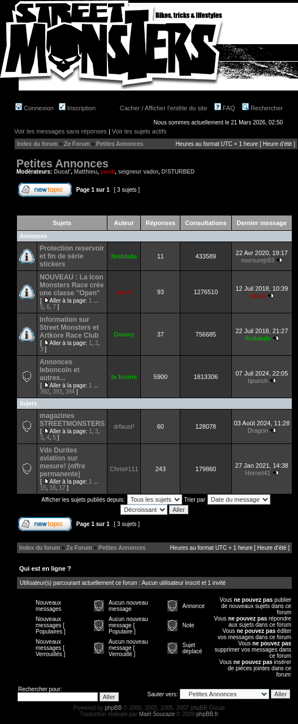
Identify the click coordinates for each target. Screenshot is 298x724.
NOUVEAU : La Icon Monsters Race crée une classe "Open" (71, 285)
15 (43, 488)
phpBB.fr (207, 714)
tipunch (257, 380)
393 (57, 392)
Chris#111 (124, 469)
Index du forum (37, 144)
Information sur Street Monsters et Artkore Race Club (69, 327)
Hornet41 (257, 472)
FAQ (224, 108)
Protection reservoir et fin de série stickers (72, 256)
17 (62, 488)
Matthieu (85, 172)
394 (70, 392)
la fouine (124, 376)
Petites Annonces (120, 144)
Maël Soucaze (157, 714)
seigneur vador (138, 172)
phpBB (113, 708)
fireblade (124, 256)
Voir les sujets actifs (139, 131)
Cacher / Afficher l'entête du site (164, 108)
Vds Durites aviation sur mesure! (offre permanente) (62, 462)
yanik (108, 172)
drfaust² (124, 426)
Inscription (77, 108)
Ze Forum (77, 144)
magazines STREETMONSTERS (72, 420)
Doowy (124, 334)
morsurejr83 (257, 260)
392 (45, 392)
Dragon (258, 430)
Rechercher (262, 108)
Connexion (34, 108)
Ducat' (62, 172)
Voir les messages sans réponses (60, 131)
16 (53, 488)
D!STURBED (178, 172)
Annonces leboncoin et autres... (60, 370)
